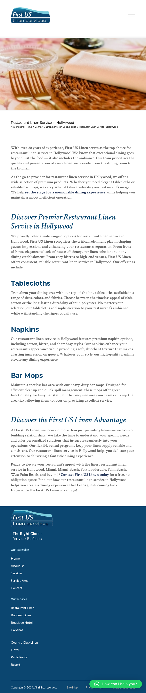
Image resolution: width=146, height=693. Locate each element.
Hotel (15, 650)
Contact (16, 588)
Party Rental (19, 657)
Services (17, 573)
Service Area (20, 580)
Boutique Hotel (22, 622)
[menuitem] (129, 16)
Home (15, 558)
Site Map (72, 687)
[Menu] (129, 16)
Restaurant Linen (22, 608)
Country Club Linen (24, 642)
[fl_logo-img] (60, 15)
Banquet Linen (21, 615)
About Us (17, 566)
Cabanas (17, 630)
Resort (15, 664)
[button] (115, 684)
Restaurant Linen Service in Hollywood (42, 123)
